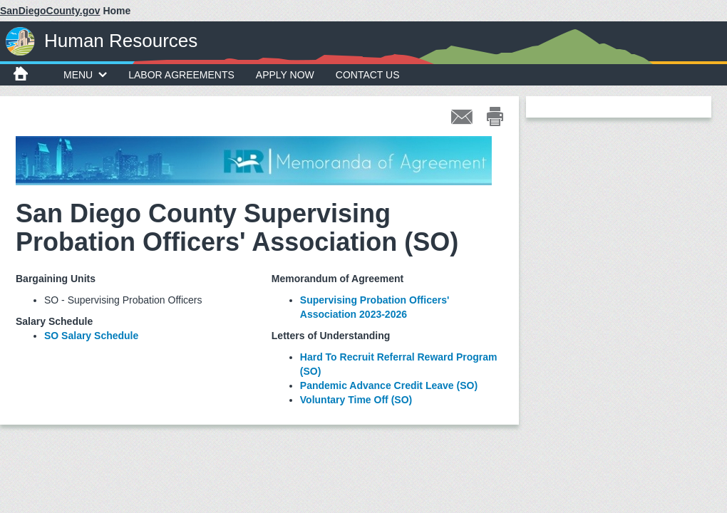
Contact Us (368, 75)
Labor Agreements (181, 75)
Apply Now (285, 75)
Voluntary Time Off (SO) (356, 399)
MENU (85, 75)
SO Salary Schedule (91, 335)
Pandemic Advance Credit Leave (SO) (389, 385)
